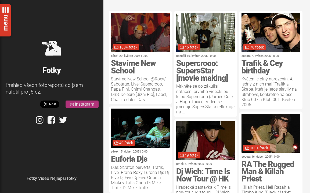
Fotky (32, 178)
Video (43, 178)
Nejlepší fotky (63, 178)
